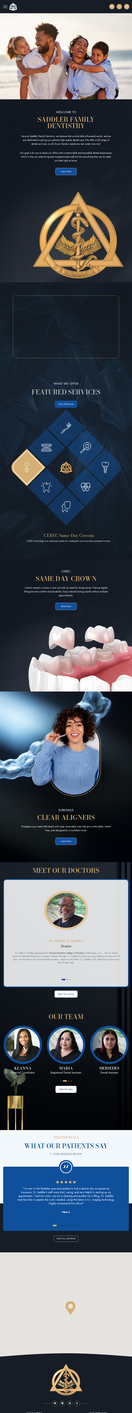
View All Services (66, 404)
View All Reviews (66, 1238)
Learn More (66, 171)
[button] (5, 7)
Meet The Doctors (66, 994)
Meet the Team (66, 1089)
